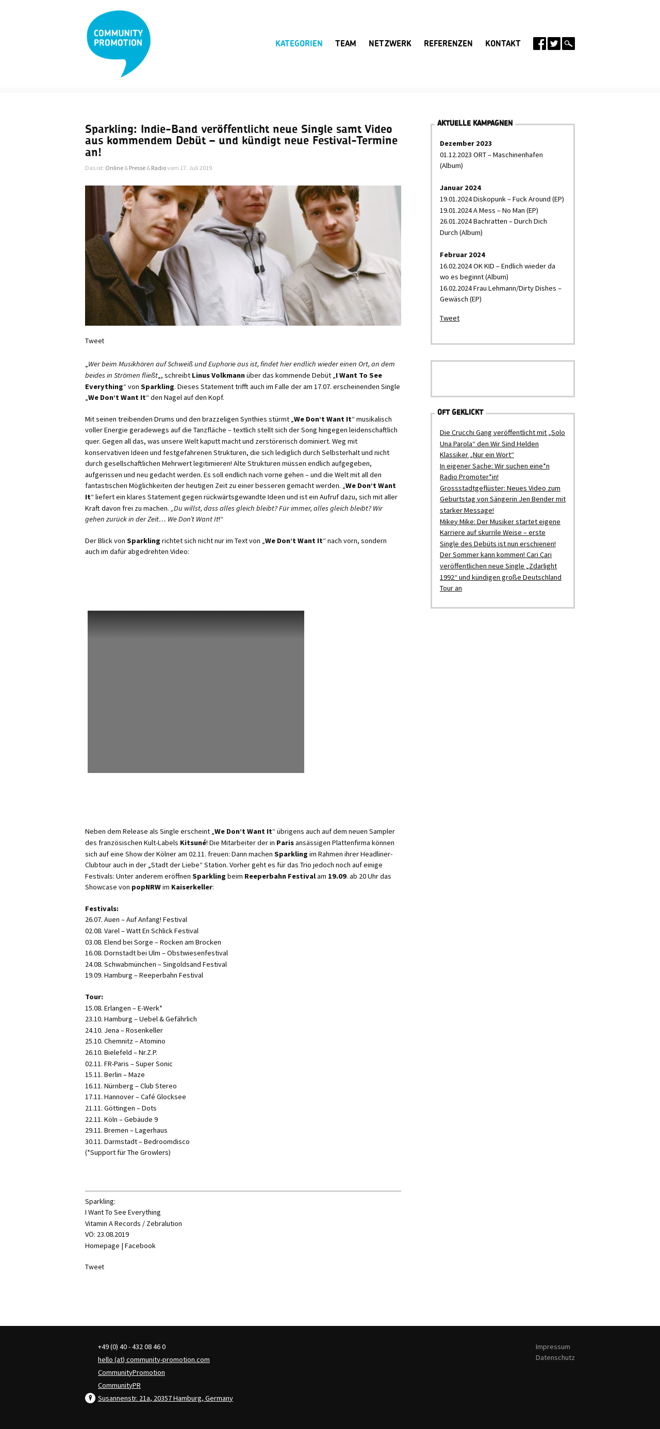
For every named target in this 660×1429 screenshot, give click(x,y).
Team (345, 44)
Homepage (102, 1245)
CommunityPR (119, 1385)
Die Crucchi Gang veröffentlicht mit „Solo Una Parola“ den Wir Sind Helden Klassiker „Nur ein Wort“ (502, 443)
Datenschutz (555, 1357)
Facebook (140, 1245)
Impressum (553, 1346)
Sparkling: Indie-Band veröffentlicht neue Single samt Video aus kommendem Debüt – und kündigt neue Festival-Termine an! (241, 141)
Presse (137, 168)
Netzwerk (390, 44)
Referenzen (448, 44)
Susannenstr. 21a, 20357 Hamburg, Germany (165, 1398)
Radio (158, 168)
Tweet (94, 341)
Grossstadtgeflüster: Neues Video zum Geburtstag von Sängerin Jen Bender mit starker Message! (503, 499)
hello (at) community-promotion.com (154, 1359)
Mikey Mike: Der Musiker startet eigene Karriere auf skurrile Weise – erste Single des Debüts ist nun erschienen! (500, 532)
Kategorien (299, 44)
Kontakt (503, 44)
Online (114, 168)
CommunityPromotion (131, 1372)
